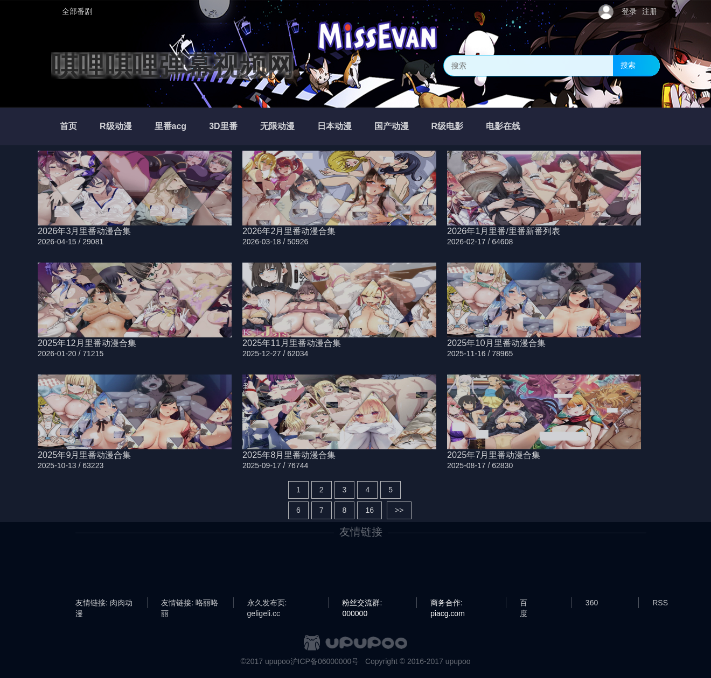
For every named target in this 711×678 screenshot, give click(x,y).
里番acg (171, 126)
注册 (649, 11)
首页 (68, 126)
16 (369, 510)
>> (399, 510)
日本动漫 (334, 126)
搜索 (628, 65)
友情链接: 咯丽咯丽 (189, 603)
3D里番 (223, 126)
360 (591, 602)
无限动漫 (277, 126)
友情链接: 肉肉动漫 (104, 603)
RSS (660, 602)
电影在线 (503, 126)
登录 (629, 11)
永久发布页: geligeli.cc (267, 603)
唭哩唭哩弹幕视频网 (172, 66)
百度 (523, 603)
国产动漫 (391, 126)
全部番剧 (77, 11)
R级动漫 (116, 126)
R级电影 (447, 126)
